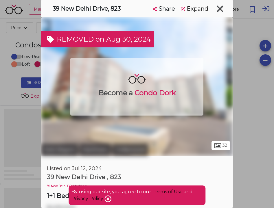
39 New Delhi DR (59, 186)
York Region (59, 149)
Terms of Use (167, 191)
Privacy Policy (87, 198)
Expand (194, 8)
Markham (95, 149)
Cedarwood (130, 149)
